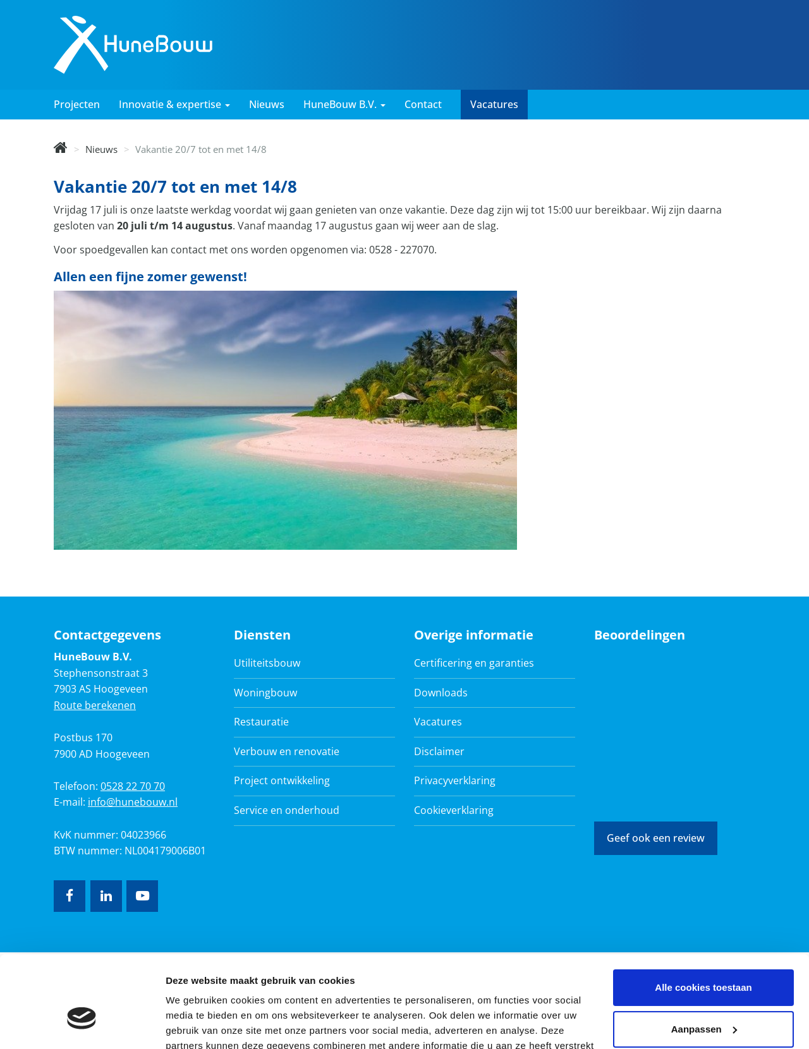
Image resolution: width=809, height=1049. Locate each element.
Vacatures (494, 104)
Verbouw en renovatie (286, 751)
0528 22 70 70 (132, 786)
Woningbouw (265, 693)
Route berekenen (95, 705)
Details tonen (196, 1024)
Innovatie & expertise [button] (174, 104)
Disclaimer (439, 751)
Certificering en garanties (474, 663)
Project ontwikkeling (282, 780)
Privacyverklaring (455, 780)
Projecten (77, 104)
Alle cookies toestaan (703, 916)
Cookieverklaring (454, 810)
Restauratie (261, 722)
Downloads (441, 693)
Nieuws (266, 104)
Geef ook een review (656, 838)
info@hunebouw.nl (133, 802)
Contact (423, 104)
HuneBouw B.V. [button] (344, 104)
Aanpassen (704, 957)
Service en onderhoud (286, 810)
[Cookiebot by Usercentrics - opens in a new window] (82, 1024)
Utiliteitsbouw (267, 663)
